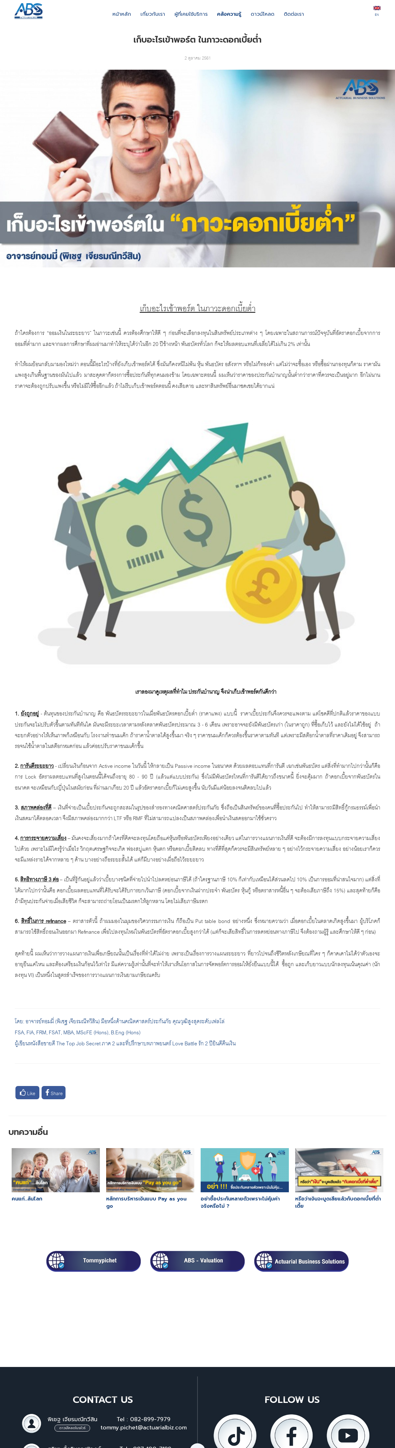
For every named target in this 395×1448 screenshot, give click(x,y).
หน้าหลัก (121, 14)
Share (54, 1093)
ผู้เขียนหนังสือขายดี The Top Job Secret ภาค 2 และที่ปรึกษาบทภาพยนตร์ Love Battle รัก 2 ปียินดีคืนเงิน (125, 1042)
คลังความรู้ (229, 14)
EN (377, 11)
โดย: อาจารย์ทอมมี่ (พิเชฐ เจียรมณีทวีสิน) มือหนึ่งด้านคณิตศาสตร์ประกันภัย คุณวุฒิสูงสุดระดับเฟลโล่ (120, 1020)
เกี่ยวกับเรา (152, 14)
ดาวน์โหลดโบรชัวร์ (72, 1428)
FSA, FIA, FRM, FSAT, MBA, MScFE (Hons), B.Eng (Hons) (78, 1031)
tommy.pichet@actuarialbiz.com (143, 1427)
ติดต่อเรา (294, 14)
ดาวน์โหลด (262, 14)
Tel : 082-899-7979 (143, 1419)
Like (27, 1093)
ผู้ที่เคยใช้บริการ (191, 14)
